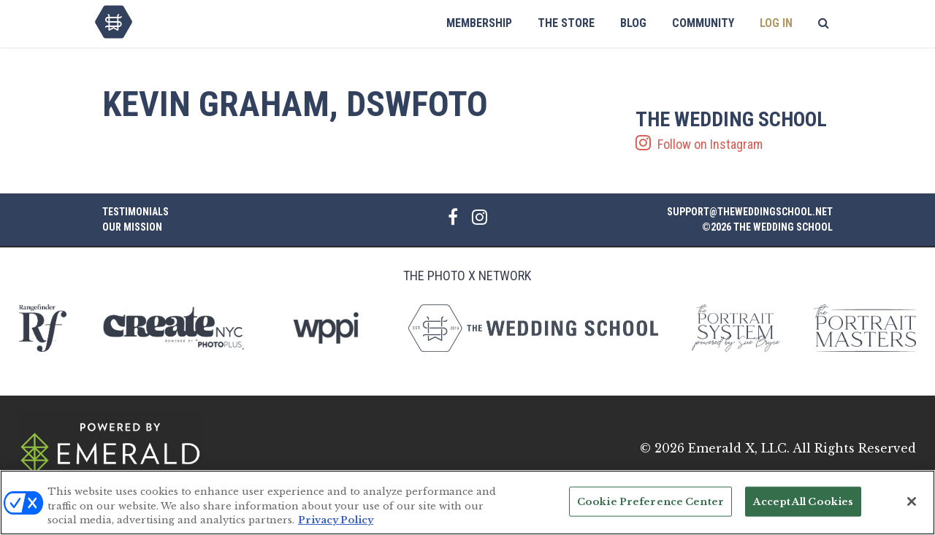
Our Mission (132, 227)
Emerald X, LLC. (739, 448)
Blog (633, 23)
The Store (566, 23)
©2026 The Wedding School (767, 227)
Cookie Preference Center (650, 502)
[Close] (912, 502)
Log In (776, 23)
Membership (479, 23)
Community (703, 23)
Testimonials (135, 212)
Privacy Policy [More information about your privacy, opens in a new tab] (335, 521)
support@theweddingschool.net (750, 212)
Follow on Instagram (734, 130)
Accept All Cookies (803, 502)
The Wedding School (113, 22)
